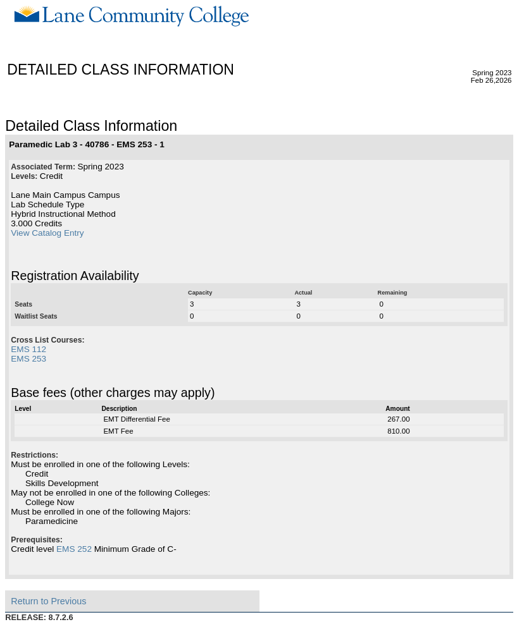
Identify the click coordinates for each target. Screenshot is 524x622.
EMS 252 (74, 549)
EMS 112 (28, 349)
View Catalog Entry (47, 233)
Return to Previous (48, 601)
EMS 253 (28, 358)
